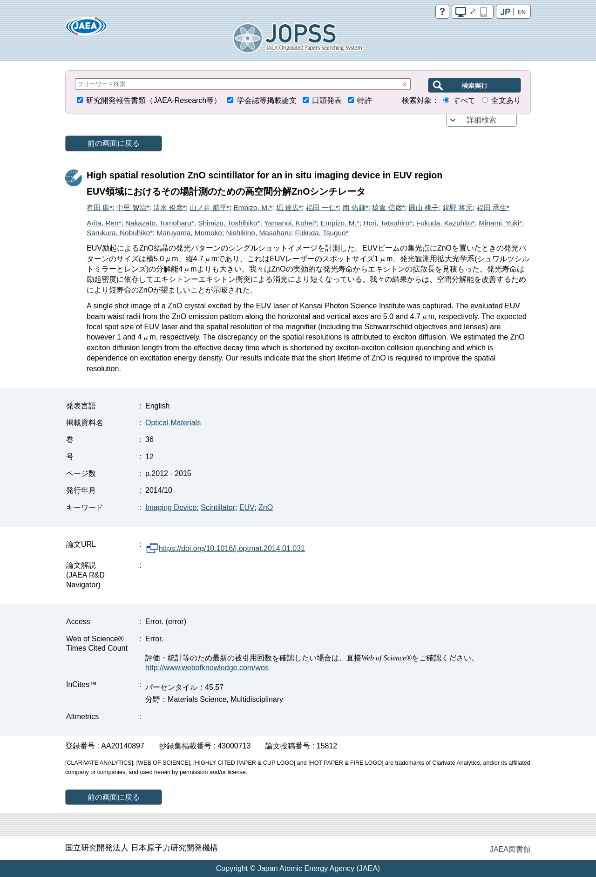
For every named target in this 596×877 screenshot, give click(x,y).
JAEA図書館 (510, 849)
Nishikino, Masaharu (258, 233)
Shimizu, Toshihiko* (229, 223)
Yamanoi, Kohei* (290, 223)
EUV (246, 507)
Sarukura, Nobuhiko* (120, 233)
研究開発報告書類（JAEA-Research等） (153, 100)
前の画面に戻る (114, 143)
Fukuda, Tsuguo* (321, 233)
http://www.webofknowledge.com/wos (207, 668)
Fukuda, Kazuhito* (445, 223)
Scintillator (218, 507)
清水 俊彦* (169, 207)
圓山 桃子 (424, 207)
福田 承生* (493, 207)
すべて (464, 100)
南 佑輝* (355, 207)
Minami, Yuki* (500, 223)
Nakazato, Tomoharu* (159, 223)
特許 (364, 100)
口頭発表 (327, 100)
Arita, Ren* (104, 223)
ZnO (265, 507)
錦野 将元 (458, 207)
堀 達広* (289, 207)
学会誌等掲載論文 (267, 100)
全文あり (506, 100)
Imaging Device (170, 507)
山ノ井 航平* (209, 207)
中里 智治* (132, 207)
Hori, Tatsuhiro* (387, 223)
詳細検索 (481, 120)
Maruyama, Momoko (189, 233)
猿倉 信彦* (388, 207)
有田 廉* (99, 207)
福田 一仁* (322, 207)
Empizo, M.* (252, 207)
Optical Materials (173, 423)
